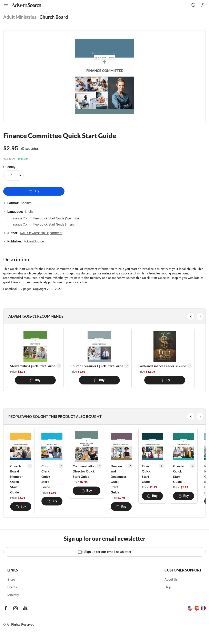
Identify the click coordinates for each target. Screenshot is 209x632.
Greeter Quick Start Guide (179, 474)
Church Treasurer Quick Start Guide (96, 366)
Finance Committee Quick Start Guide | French (44, 224)
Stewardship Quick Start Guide (32, 366)
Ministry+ (14, 595)
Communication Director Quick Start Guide (84, 471)
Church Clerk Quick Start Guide (46, 476)
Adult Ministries (19, 17)
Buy (34, 191)
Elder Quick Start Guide (146, 474)
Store (11, 579)
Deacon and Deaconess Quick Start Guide (119, 479)
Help (168, 587)
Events (12, 587)
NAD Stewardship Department (41, 233)
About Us (171, 579)
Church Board (54, 17)
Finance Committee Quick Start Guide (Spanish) (45, 218)
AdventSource (34, 241)
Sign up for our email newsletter (104, 551)
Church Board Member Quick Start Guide (16, 479)
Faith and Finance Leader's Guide (162, 366)
